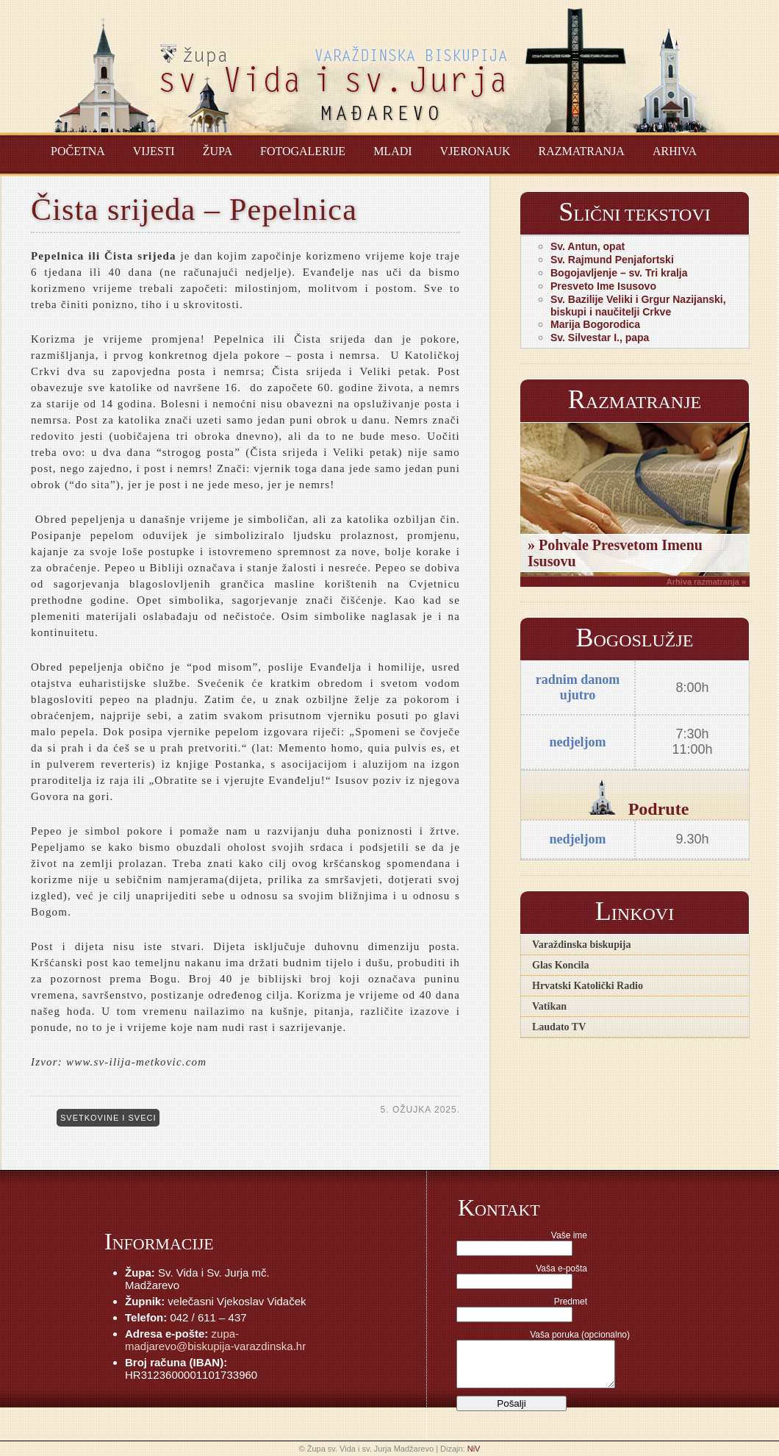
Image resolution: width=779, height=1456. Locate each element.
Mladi (392, 151)
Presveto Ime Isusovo (603, 286)
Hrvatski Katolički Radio (587, 985)
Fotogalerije (302, 151)
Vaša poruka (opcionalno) (580, 1335)
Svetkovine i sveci (108, 1117)
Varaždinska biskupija (581, 944)
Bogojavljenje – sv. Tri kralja (619, 273)
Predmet (570, 1301)
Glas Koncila (560, 965)
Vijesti (154, 151)
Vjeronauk (475, 151)
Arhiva (675, 151)
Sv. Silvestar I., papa (599, 337)
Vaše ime (569, 1235)
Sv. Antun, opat (587, 246)
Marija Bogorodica (595, 324)
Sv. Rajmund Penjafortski (612, 259)
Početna (78, 151)
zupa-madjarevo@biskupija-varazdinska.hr (215, 1339)
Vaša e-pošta (561, 1268)
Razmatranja (582, 151)
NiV (474, 1448)
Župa (217, 151)
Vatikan (549, 1006)
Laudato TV (559, 1026)
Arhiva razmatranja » (706, 581)
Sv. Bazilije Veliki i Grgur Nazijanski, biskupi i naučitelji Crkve (638, 305)
